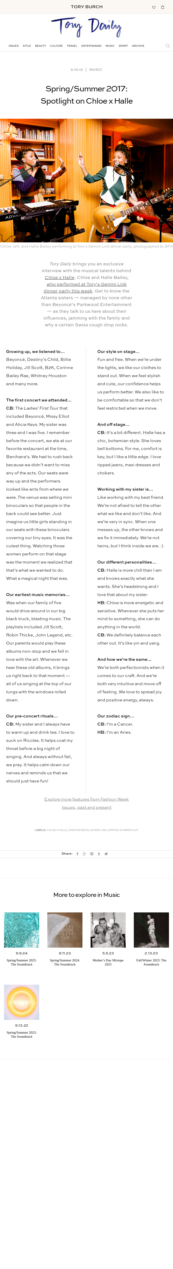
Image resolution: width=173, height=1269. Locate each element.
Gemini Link (98, 830)
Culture (56, 46)
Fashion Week (79, 830)
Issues (14, 46)
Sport (123, 46)
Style (27, 46)
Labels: (40, 830)
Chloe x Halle (59, 278)
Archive (138, 46)
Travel (72, 46)
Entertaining (91, 46)
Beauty (40, 46)
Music (110, 46)
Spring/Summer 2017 (123, 830)
